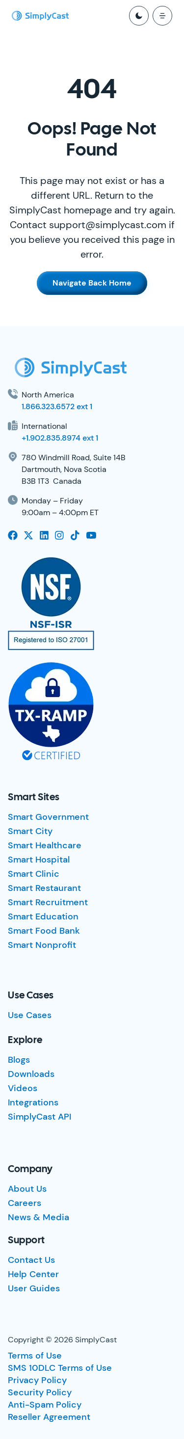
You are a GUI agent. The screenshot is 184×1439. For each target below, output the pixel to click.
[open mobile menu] (162, 16)
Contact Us (31, 1260)
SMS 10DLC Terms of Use (60, 1368)
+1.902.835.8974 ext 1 (60, 438)
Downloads (31, 1074)
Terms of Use (35, 1355)
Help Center (33, 1274)
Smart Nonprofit (42, 945)
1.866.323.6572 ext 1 (57, 406)
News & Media (38, 1217)
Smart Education (43, 916)
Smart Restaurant (44, 888)
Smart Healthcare (44, 845)
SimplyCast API (39, 1117)
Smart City (30, 831)
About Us (27, 1189)
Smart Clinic (33, 874)
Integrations (33, 1102)
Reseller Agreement (49, 1417)
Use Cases (30, 1015)
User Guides (34, 1288)
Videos (22, 1088)
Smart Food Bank (44, 931)
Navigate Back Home (92, 283)
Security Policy (40, 1392)
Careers (24, 1203)
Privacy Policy (37, 1380)
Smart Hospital (39, 859)
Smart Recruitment (48, 902)
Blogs (19, 1060)
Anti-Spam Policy (44, 1405)
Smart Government (48, 817)
